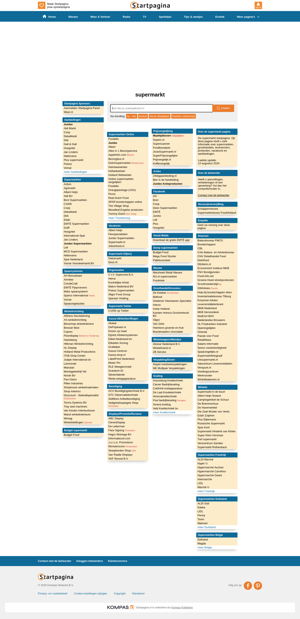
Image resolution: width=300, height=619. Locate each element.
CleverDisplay (116, 422)
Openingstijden (207, 328)
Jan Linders (71, 152)
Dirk (66, 140)
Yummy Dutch (122, 213)
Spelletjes (165, 16)
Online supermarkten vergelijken (121, 180)
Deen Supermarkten (165, 207)
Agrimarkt (69, 188)
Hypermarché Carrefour (212, 471)
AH (155, 196)
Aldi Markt (70, 128)
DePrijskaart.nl (117, 327)
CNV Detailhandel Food (212, 256)
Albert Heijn (71, 192)
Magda (202, 543)
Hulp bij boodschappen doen (215, 292)
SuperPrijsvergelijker (165, 155)
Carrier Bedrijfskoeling (166, 384)
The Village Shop (118, 205)
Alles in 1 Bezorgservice (122, 150)
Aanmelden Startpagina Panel (82, 108)
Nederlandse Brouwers (211, 320)
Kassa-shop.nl (116, 354)
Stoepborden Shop (122, 450)
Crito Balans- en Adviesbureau (216, 252)
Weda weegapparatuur (122, 378)
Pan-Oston (70, 379)
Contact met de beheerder (213, 195)
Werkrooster (205, 375)
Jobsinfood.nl (116, 246)
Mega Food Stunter (164, 256)
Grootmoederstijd (209, 284)
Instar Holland (161, 308)
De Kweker (166, 292)
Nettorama (70, 156)
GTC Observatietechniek (123, 394)
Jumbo (68, 124)
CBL (200, 248)
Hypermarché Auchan (211, 467)
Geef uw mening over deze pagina (214, 226)
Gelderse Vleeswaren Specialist (172, 300)
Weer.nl (68, 112)
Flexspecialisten (118, 234)
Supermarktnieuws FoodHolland (217, 212)
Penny (201, 515)
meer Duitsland (207, 527)
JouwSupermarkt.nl (164, 151)
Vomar (68, 167)
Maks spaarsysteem (76, 291)
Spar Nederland (73, 259)
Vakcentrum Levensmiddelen (215, 363)
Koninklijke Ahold (118, 282)
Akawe (112, 323)
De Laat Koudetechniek (167, 392)
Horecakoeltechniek (165, 396)
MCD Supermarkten (76, 251)
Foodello (113, 138)
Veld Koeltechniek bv (165, 408)
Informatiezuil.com (119, 438)
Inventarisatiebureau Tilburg (214, 296)
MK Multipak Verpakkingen (169, 368)
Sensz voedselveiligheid (212, 347)
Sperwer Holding (118, 298)
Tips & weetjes (193, 16)
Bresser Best (71, 327)
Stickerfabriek (116, 374)
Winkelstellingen (78, 422)
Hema (112, 278)
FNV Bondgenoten (209, 272)
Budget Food (71, 434)
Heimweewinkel (117, 167)
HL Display (70, 347)
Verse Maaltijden (160, 116)
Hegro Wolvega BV (119, 434)
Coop (67, 132)
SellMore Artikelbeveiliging (124, 398)
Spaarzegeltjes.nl (208, 351)
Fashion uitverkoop (183, 116)
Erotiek (220, 16)
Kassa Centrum (117, 350)
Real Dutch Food (118, 197)
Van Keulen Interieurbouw (79, 410)
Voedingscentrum (208, 371)
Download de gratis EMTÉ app (171, 240)
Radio (126, 16)
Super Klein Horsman (210, 435)
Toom (201, 519)
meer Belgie (205, 547)
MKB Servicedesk (208, 312)
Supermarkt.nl (116, 242)
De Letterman (116, 426)
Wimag (68, 418)
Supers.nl (158, 139)
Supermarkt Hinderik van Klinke (216, 431)
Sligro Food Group (119, 294)
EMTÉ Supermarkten (76, 223)
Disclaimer (138, 593)
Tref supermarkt (207, 439)
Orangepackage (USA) (122, 190)
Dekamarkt (114, 258)
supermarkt (150, 94)
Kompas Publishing (182, 607)
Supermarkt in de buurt (211, 391)
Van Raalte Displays (120, 454)
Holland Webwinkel (119, 175)
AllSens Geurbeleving (77, 315)
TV (144, 16)
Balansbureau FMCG (210, 240)
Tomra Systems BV (75, 402)
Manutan (69, 367)
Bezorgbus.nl (116, 158)
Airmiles (68, 279)
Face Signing (121, 430)
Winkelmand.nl (162, 348)
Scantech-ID (115, 370)
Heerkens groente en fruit (168, 327)
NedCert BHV (206, 316)
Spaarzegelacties (74, 303)
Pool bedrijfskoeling (169, 400)
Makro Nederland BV (121, 286)
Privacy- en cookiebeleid (52, 593)
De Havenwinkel (207, 407)
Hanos (157, 304)
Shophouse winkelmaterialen (81, 387)
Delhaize (203, 539)
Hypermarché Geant (210, 475)
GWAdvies (208, 288)
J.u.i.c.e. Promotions (120, 442)
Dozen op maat (117, 331)
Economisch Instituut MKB (213, 268)
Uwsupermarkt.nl (208, 359)
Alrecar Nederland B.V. (166, 344)
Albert (111, 146)
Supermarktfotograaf (210, 355)
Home (49, 17)
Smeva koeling (162, 404)
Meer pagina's (248, 17)
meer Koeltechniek (164, 412)
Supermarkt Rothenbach (212, 447)
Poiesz (68, 163)
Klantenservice (117, 561)
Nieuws (73, 16)
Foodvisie (159, 280)
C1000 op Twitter (119, 310)
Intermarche (205, 479)
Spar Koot (204, 427)
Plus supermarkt (73, 160)
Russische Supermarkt (211, 423)
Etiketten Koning (118, 343)
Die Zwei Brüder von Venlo (214, 411)
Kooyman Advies (208, 300)
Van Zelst (158, 323)
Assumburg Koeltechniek (168, 380)
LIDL (200, 483)
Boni (155, 200)
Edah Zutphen (206, 415)
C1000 (68, 203)
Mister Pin (114, 362)
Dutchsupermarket (126, 162)
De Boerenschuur (208, 403)
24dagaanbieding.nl (165, 175)
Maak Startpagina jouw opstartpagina (54, 5)
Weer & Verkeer (100, 16)
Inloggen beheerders (89, 561)
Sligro (156, 319)
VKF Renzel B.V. (118, 458)
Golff (66, 227)
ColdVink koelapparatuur (167, 388)
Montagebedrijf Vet (75, 371)
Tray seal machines (75, 406)
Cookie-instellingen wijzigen (90, 593)
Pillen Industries (73, 383)
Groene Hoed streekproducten (216, 280)
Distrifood (203, 260)
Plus (155, 223)
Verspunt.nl (204, 367)
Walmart (203, 523)
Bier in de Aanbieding (166, 179)
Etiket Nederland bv (120, 339)
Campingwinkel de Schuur (213, 399)
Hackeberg (70, 339)
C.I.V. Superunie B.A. (121, 274)
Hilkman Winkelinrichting (78, 343)
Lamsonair (70, 363)
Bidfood (157, 296)
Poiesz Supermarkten (121, 290)
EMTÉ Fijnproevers (75, 287)
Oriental (202, 331)
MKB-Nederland (207, 308)
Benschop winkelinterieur (79, 323)
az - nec (131, 116)
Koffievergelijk (161, 163)
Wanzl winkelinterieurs (77, 414)
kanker (143, 116)
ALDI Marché (205, 459)
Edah (67, 219)
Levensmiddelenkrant (210, 304)
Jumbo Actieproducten (167, 183)
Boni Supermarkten (75, 200)
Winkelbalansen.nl (209, 379)
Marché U (203, 487)
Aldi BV (68, 196)
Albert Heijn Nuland (209, 395)
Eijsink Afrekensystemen (123, 335)
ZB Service (159, 351)
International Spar (74, 235)
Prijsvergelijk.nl (162, 159)
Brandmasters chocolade (168, 331)
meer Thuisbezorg (119, 217)
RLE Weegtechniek (119, 366)
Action (67, 184)
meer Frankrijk (206, 491)
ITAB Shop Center (75, 355)
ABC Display (116, 418)
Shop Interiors (72, 391)
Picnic (112, 193)
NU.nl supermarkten (165, 276)
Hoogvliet (69, 148)
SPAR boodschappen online (125, 201)
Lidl (66, 247)
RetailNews (204, 339)
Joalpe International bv (77, 359)
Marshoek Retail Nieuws (167, 272)
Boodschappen (207, 244)
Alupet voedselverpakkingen (170, 364)
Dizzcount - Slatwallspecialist (81, 397)
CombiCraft (71, 283)
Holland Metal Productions (79, 351)
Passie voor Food (208, 335)
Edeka (201, 507)
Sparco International (79, 295)
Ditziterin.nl (204, 264)
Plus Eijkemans (207, 419)
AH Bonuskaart (73, 275)
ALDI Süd (203, 503)
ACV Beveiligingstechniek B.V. (126, 390)
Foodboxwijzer (161, 147)
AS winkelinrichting (75, 319)
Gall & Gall (70, 144)
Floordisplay (81, 335)
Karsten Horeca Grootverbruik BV (171, 314)
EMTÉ (156, 211)
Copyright (120, 593)
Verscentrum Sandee (210, 443)
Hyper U (203, 463)
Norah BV (69, 375)
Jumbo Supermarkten (78, 243)
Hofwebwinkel (116, 171)
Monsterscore (122, 446)
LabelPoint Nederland (121, 358)
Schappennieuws (208, 208)
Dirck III (113, 262)
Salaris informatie (208, 343)
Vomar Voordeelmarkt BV (79, 263)
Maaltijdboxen (168, 135)
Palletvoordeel (161, 260)
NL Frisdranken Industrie (212, 324)
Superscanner (161, 143)
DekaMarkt (70, 136)
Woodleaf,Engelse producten (125, 209)
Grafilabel (114, 346)
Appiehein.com (121, 154)
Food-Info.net (206, 276)
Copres (68, 331)
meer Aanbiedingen (75, 171)
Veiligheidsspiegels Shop (123, 404)
